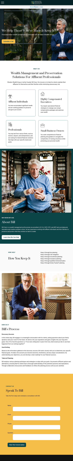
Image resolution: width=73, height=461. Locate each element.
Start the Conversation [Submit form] (16, 445)
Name (9, 405)
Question (10, 433)
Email (9, 414)
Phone (9, 424)
